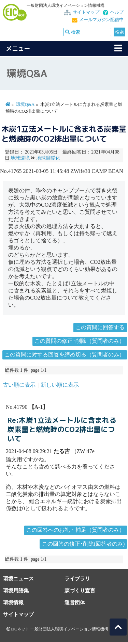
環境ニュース (18, 578)
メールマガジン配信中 (101, 19)
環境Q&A (25, 104)
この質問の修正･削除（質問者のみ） (79, 341)
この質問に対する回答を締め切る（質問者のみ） (64, 354)
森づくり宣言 (80, 590)
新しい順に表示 (60, 385)
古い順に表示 (19, 385)
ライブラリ (77, 578)
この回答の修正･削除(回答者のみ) (83, 544)
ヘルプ (117, 12)
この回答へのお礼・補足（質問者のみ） (75, 530)
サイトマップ (86, 12)
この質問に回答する (100, 327)
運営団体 (75, 602)
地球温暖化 (48, 158)
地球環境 (20, 158)
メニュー (18, 48)
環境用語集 (16, 590)
